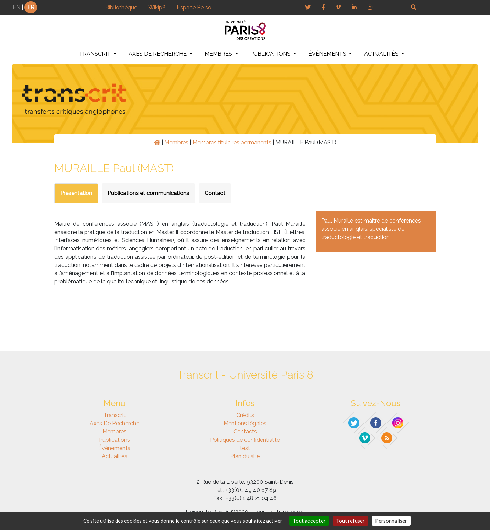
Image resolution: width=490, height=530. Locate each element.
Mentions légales (245, 423)
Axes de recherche (158, 53)
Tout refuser (350, 520)
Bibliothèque (121, 7)
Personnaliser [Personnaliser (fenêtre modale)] (391, 520)
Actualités (382, 53)
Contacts (245, 431)
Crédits (245, 415)
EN (16, 7)
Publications (271, 53)
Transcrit (95, 53)
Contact (215, 193)
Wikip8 (157, 7)
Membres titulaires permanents (232, 142)
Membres (219, 53)
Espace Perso (194, 7)
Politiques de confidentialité (245, 440)
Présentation (76, 193)
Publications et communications (148, 193)
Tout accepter (309, 520)
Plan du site (245, 456)
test (245, 448)
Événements (328, 53)
